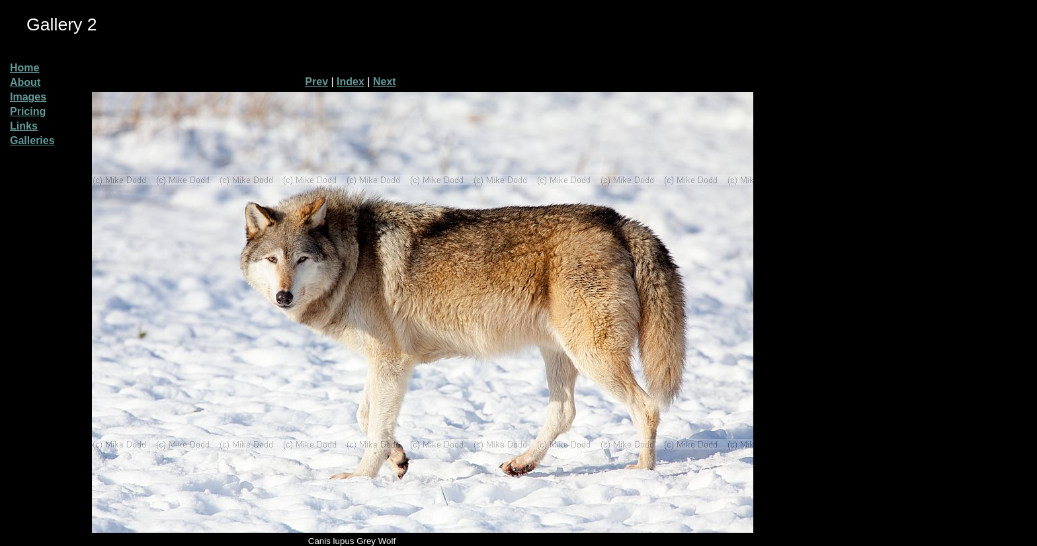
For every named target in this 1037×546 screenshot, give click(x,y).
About (25, 82)
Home (24, 67)
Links (24, 126)
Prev (316, 81)
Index (350, 81)
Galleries (32, 140)
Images (28, 96)
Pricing (28, 111)
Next (384, 81)
